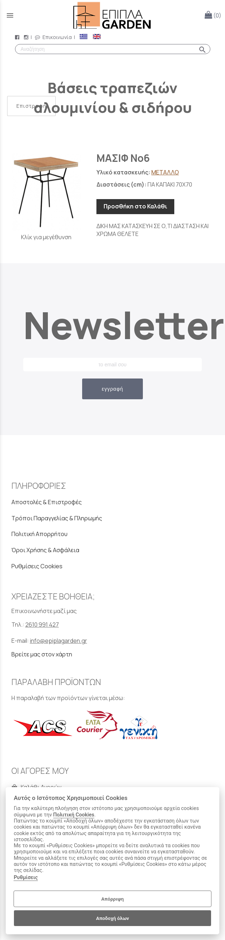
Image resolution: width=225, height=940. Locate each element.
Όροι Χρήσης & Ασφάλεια (45, 550)
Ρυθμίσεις (26, 877)
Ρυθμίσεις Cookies (36, 566)
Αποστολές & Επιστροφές (46, 502)
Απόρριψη (112, 899)
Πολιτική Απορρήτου (39, 534)
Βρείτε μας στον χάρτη (41, 654)
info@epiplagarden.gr (58, 641)
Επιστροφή (31, 105)
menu (10, 15)
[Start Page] (112, 15)
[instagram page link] (27, 37)
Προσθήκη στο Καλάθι (135, 206)
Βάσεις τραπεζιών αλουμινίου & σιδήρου (113, 97)
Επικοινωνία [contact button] (53, 37)
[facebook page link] (18, 37)
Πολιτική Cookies (73, 815)
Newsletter (112, 325)
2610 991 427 (42, 624)
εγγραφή (112, 389)
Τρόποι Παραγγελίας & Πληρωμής (56, 518)
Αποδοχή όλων (112, 918)
